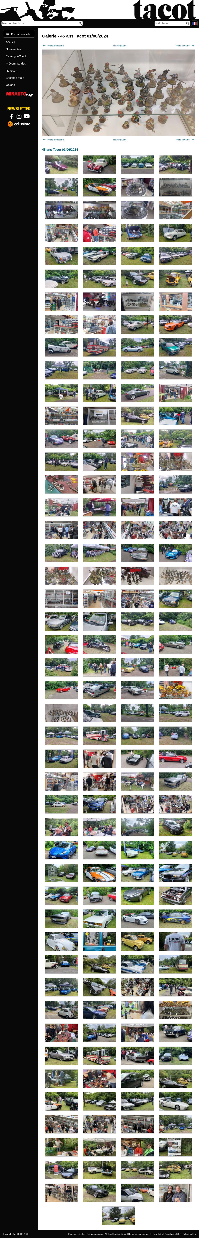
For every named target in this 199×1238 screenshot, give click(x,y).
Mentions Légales (76, 1234)
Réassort (11, 70)
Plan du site (170, 1234)
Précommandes (16, 63)
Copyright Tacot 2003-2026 (16, 1234)
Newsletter (158, 1234)
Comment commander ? (139, 1234)
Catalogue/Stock (16, 56)
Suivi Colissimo (184, 1234)
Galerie (10, 84)
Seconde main (15, 77)
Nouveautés (13, 49)
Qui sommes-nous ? (96, 1234)
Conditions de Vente (116, 1234)
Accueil (10, 42)
